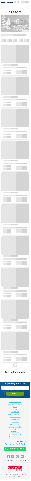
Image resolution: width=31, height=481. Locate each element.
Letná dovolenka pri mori (15, 404)
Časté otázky (15, 422)
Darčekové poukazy (15, 417)
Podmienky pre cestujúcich (15, 427)
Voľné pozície (15, 429)
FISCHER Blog (15, 432)
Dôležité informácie (15, 424)
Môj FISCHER (15, 412)
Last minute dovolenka (15, 402)
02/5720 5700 (16, 444)
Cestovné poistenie (15, 419)
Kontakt (15, 407)
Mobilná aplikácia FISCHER (15, 414)
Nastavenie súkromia (15, 437)
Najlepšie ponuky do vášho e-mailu (15, 384)
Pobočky (15, 409)
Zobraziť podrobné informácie (15, 376)
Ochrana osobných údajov (15, 434)
